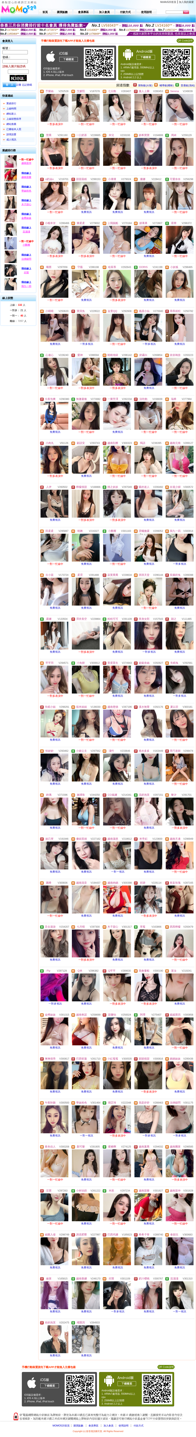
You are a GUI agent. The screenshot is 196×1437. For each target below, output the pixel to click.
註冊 (18, 84)
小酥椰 (26, 244)
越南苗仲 (26, 163)
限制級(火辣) (145, 85)
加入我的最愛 (186, 2)
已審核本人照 (13, 129)
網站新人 (11, 113)
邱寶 (26, 272)
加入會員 (108, 1425)
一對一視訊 (118, 871)
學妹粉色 (26, 190)
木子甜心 (26, 204)
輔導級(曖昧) (167, 85)
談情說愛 (11, 134)
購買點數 (78, 1425)
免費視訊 (86, 212)
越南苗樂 (26, 177)
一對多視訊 (86, 344)
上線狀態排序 (13, 118)
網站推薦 (11, 124)
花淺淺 (26, 231)
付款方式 (139, 1425)
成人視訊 (11, 139)
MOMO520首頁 (61, 1425)
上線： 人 (17, 305)
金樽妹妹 (26, 218)
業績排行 (11, 103)
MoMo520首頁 (168, 2)
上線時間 (11, 108)
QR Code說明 (185, 40)
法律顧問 (26, 258)
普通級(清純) (188, 85)
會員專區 (93, 1425)
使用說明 (123, 1425)
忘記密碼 (27, 84)
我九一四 (26, 286)
